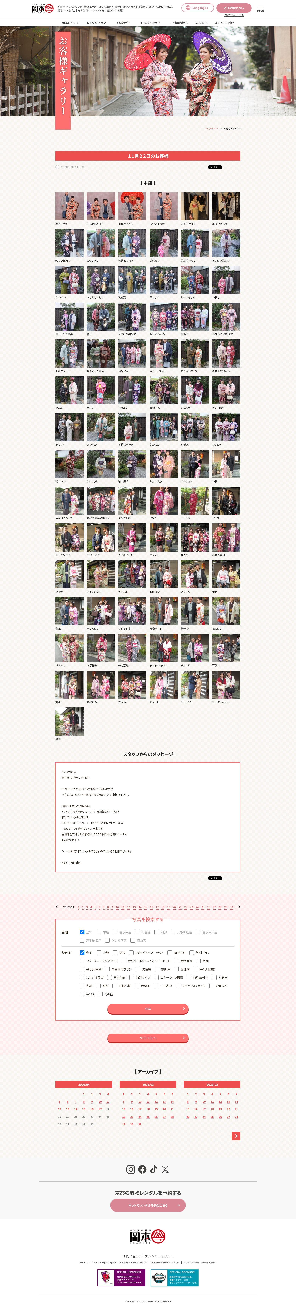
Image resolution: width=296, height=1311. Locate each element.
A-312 (90, 994)
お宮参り (221, 986)
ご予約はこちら (234, 8)
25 (202, 908)
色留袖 (145, 986)
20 (174, 908)
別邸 (164, 932)
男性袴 (146, 969)
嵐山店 (141, 941)
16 (151, 908)
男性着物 (186, 961)
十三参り (166, 986)
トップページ (212, 129)
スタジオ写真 (94, 978)
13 (134, 908)
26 (208, 908)
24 (197, 908)
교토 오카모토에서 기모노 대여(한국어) (199, 1263)
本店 (106, 932)
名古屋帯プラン (122, 969)
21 (180, 908)
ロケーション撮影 (171, 978)
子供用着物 (93, 969)
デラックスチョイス (194, 986)
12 (128, 908)
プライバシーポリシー (159, 1256)
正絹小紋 (125, 986)
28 (219, 908)
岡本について (70, 22)
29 (225, 908)
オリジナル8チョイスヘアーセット (149, 961)
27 (214, 908)
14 (140, 908)
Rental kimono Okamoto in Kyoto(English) (98, 1263)
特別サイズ (143, 978)
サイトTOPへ (148, 1038)
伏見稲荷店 (119, 941)
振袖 (206, 961)
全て (89, 932)
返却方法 (201, 22)
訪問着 (165, 969)
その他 (108, 994)
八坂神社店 (184, 932)
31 (139, 1125)
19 (168, 908)
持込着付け (200, 978)
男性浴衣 (120, 978)
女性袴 (185, 969)
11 (122, 908)
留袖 (89, 986)
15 (145, 908)
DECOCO (180, 953)
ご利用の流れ (179, 22)
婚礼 (106, 986)
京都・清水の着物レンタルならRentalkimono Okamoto (148, 1301)
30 (231, 908)
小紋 (106, 953)
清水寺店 (125, 932)
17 (157, 908)
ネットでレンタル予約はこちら (148, 1206)
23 (191, 908)
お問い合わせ (132, 1256)
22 (185, 908)
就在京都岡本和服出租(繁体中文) (166, 1263)
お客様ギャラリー (151, 22)
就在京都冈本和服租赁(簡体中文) (134, 1263)
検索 (148, 1009)
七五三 (222, 978)
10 (117, 908)
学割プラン (203, 953)
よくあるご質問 (224, 22)
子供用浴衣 (207, 969)
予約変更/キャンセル (234, 15)
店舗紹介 (123, 22)
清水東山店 (209, 932)
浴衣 (122, 953)
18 (162, 908)
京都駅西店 (93, 941)
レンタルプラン (96, 22)
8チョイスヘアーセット (150, 953)
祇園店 (146, 932)
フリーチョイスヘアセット (102, 961)
